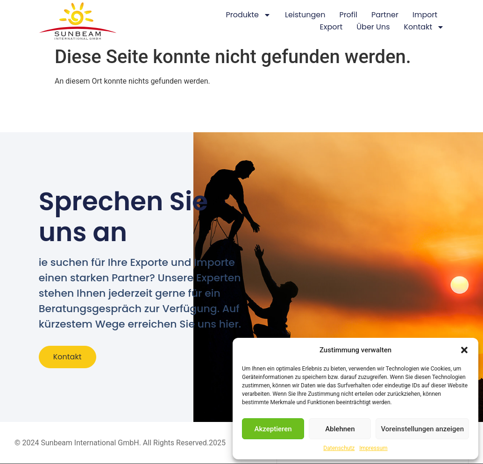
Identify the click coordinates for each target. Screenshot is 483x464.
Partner (384, 14)
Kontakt (424, 27)
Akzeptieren (273, 429)
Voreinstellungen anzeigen (422, 429)
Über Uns (373, 26)
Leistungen (305, 14)
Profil (348, 14)
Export (331, 26)
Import (424, 14)
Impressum (373, 448)
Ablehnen (340, 429)
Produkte (248, 15)
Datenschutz (339, 448)
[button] (464, 350)
